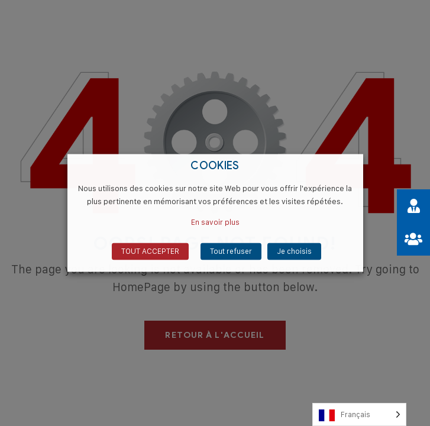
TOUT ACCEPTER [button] (150, 251)
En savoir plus (215, 222)
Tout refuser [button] (231, 251)
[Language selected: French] (359, 414)
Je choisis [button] (294, 251)
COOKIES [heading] (215, 166)
